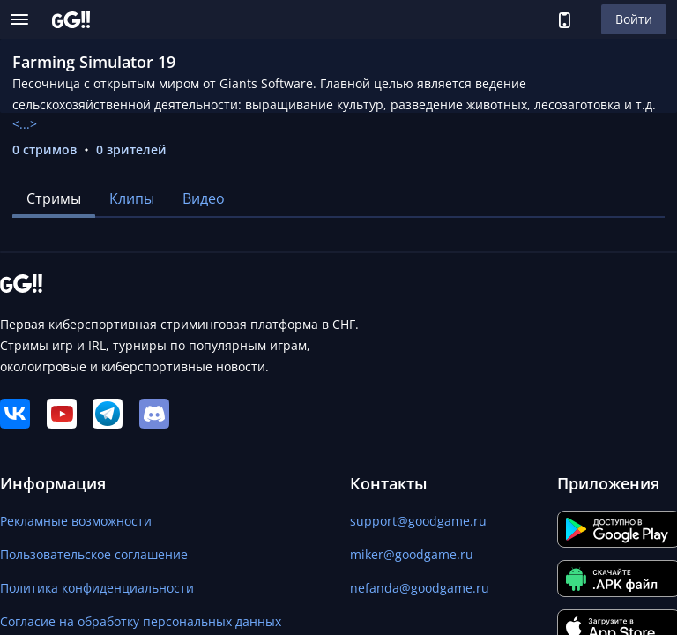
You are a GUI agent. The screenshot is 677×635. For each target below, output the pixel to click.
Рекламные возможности (76, 520)
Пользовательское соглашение (94, 554)
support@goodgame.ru (418, 520)
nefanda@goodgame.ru (419, 587)
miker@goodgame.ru (411, 554)
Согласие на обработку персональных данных (140, 621)
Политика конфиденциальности (97, 587)
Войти (633, 19)
